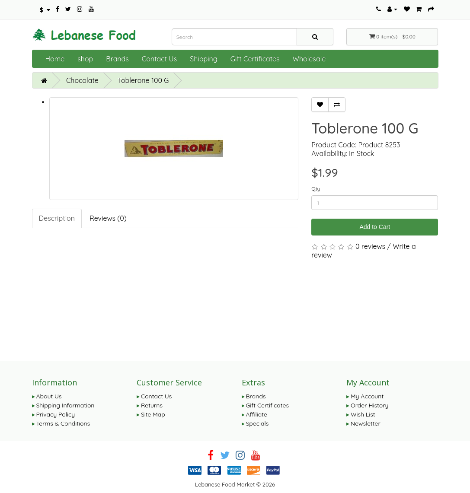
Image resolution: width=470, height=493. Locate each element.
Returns (152, 405)
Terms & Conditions (63, 423)
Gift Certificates (255, 58)
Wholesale (309, 58)
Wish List (363, 414)
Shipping (203, 58)
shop (85, 58)
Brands (117, 58)
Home (55, 58)
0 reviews (370, 246)
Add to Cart (374, 226)
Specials (257, 423)
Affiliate (256, 414)
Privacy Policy (55, 414)
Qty (315, 188)
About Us (49, 396)
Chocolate (82, 80)
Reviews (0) (108, 218)
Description (57, 218)
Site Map (153, 414)
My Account (367, 396)
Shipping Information (65, 405)
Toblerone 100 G (143, 80)
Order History (370, 405)
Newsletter (365, 423)
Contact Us (159, 58)
